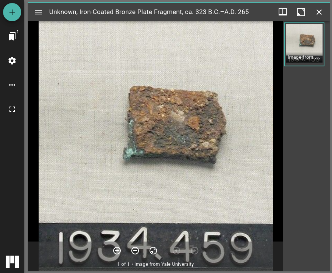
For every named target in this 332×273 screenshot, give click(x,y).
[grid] (306, 146)
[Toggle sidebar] (39, 12)
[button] (304, 44)
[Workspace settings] (12, 61)
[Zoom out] (135, 251)
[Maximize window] (301, 12)
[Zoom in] (117, 251)
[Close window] (319, 12)
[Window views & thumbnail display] (283, 12)
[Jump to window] (12, 36)
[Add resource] (12, 12)
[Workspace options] (12, 85)
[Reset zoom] (153, 251)
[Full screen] (12, 109)
